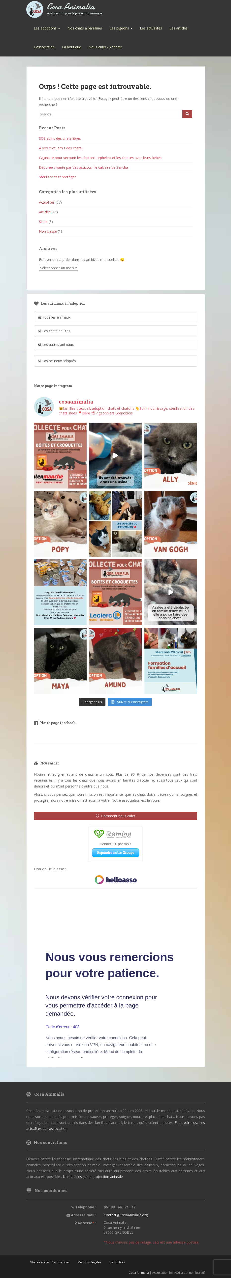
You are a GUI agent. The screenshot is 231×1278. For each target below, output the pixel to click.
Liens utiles (117, 1262)
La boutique (71, 47)
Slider (43, 221)
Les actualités (151, 28)
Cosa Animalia (74, 7)
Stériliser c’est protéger (57, 177)
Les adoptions (47, 28)
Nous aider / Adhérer (105, 47)
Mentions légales (89, 1262)
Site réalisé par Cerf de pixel (49, 1262)
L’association (44, 47)
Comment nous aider (115, 816)
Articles (45, 212)
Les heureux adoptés (57, 360)
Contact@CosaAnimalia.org (126, 1215)
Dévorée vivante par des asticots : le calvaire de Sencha (83, 167)
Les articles (178, 28)
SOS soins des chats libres (60, 138)
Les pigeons (121, 28)
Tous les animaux (54, 317)
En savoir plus (186, 1122)
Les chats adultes (54, 330)
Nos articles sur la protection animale (93, 1176)
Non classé (48, 231)
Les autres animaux (56, 344)
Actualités (47, 202)
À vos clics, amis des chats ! (61, 148)
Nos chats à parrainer (84, 28)
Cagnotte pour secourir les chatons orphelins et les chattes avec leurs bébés (100, 157)
